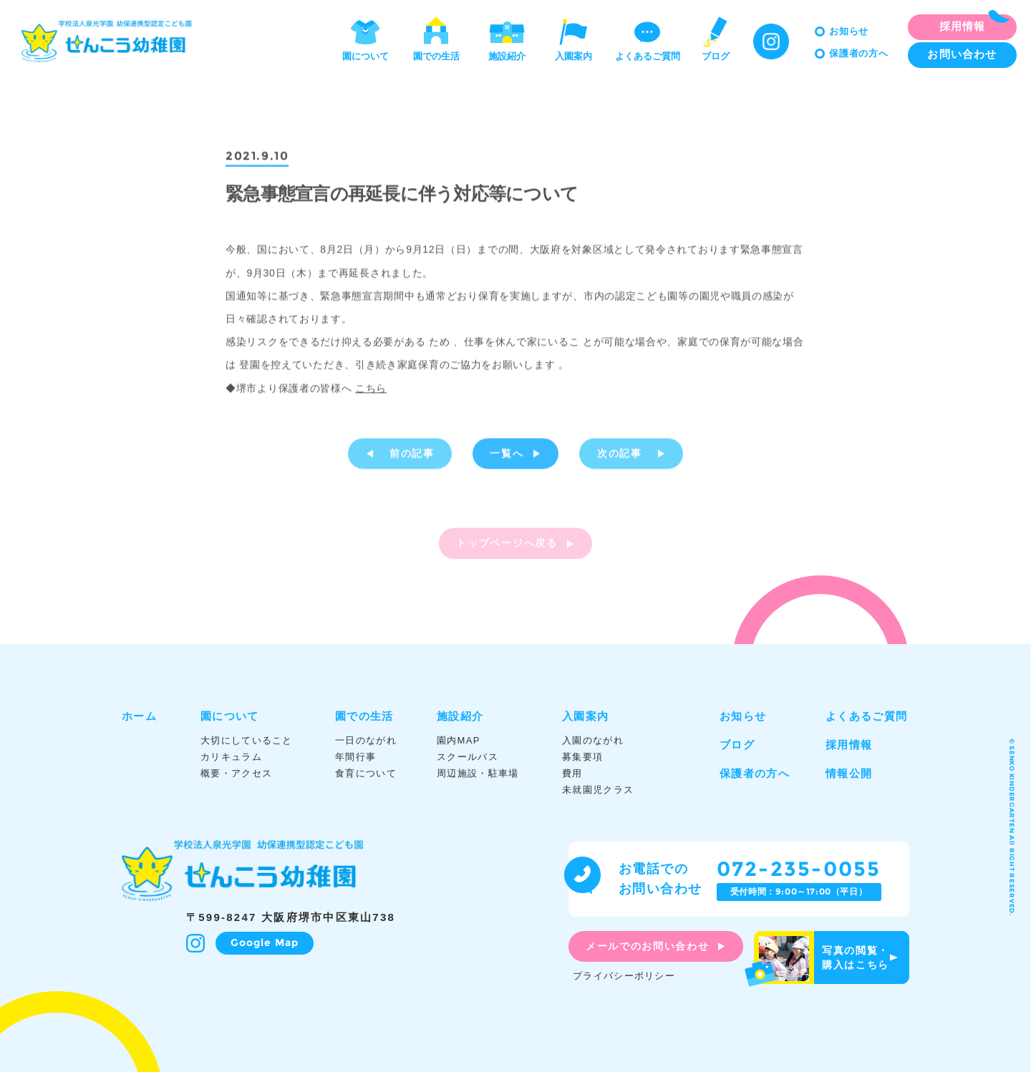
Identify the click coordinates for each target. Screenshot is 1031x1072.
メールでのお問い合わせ (647, 946)
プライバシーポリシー (624, 975)
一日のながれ (366, 740)
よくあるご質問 (647, 38)
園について (365, 38)
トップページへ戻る (506, 546)
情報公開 (849, 773)
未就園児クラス (598, 789)
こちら (371, 389)
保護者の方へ (859, 53)
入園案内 (573, 38)
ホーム (139, 716)
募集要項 (582, 756)
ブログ (715, 38)
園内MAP (458, 740)
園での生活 (436, 38)
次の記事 (619, 455)
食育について (366, 773)
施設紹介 (507, 38)
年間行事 (355, 756)
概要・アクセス (236, 773)
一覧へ (506, 455)
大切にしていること (246, 740)
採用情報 (849, 745)
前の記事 (412, 455)
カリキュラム (231, 756)
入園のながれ (593, 740)
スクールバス (467, 756)
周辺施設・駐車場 (477, 773)
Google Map (265, 942)
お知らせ (848, 31)
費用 (572, 773)
